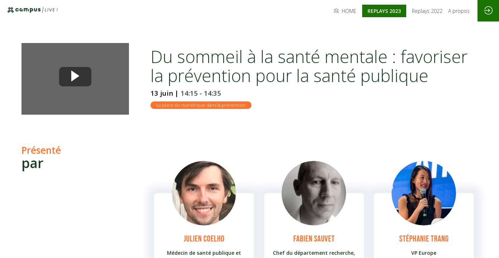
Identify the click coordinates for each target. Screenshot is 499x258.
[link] (345, 11)
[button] (384, 11)
